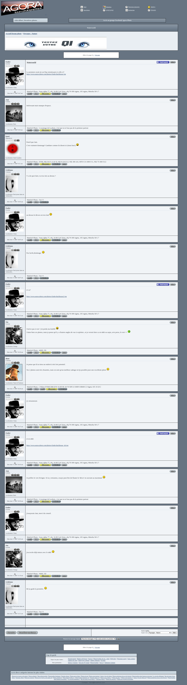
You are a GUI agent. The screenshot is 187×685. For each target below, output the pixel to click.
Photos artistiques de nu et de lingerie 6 (157, 677)
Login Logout (109, 10)
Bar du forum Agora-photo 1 (88, 679)
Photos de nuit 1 (116, 677)
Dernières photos (30, 20)
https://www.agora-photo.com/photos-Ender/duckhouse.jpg (46, 74)
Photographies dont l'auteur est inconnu (142, 676)
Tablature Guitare (110, 662)
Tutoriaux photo (20, 677)
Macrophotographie (42, 676)
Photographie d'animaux (54, 676)
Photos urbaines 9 (57, 677)
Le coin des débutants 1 (74, 679)
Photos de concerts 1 (111, 679)
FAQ (85, 7)
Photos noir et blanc (75, 676)
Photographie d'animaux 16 (82, 677)
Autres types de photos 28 (140, 677)
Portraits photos (65, 676)
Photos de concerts (29, 677)
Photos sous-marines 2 (127, 677)
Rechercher (131, 10)
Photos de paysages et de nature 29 (43, 677)
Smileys (153, 7)
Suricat (90, 659)
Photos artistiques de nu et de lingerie (122, 676)
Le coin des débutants (158, 676)
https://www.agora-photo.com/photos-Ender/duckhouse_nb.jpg (47, 445)
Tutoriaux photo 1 (100, 679)
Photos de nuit (84, 676)
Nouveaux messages (133, 7)
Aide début (18, 20)
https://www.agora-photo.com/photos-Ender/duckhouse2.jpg (46, 296)
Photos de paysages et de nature (20, 676)
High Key (113, 659)
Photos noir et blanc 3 (105, 677)
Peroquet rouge (122, 659)
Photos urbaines (33, 676)
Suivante (97, 55)
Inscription (87, 10)
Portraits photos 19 (94, 677)
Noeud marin (72, 659)
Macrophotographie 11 (68, 677)
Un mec (103, 660)
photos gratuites (73, 662)
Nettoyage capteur (83, 660)
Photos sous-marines (94, 676)
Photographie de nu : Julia (101, 659)
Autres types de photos (106, 676)
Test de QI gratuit (84, 662)
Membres (108, 7)
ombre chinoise (95, 660)
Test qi (101, 662)
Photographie (94, 662)
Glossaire (153, 10)
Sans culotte (131, 659)
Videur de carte (72, 660)
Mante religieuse (82, 659)
